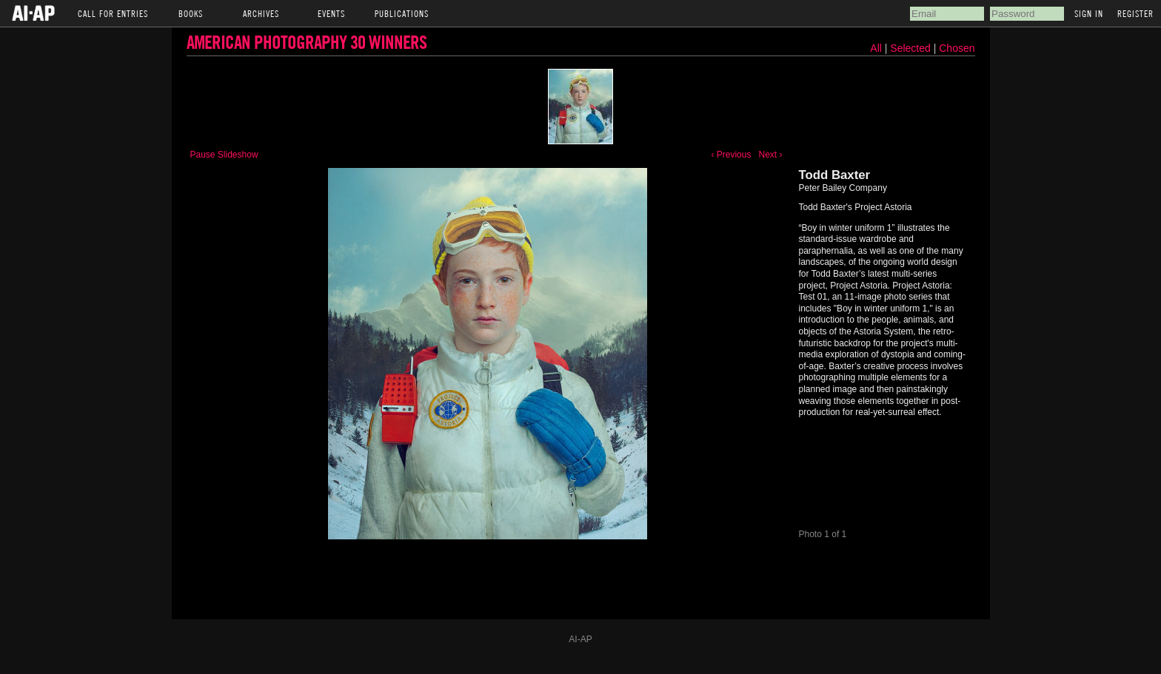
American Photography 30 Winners (306, 41)
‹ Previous (731, 154)
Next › (770, 154)
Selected (911, 48)
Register (1135, 13)
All (876, 48)
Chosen (956, 48)
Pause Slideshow (224, 154)
